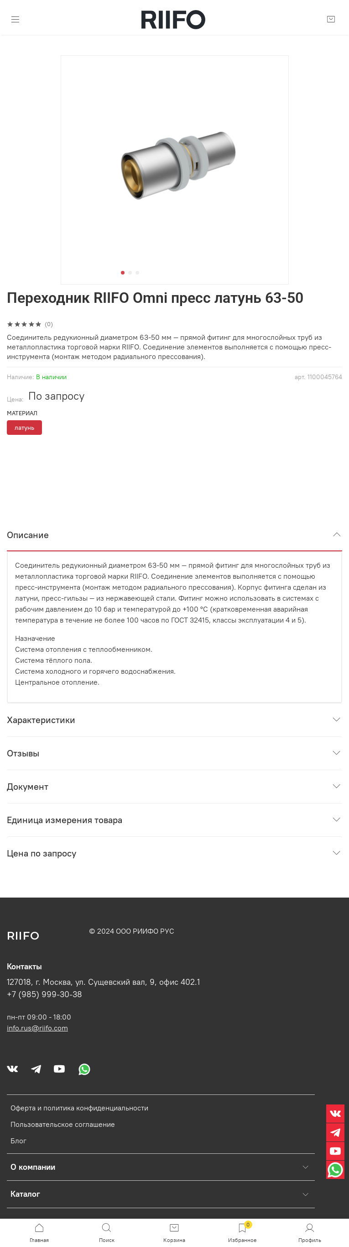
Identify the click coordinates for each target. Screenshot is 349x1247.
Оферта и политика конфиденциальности (79, 1107)
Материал (22, 413)
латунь (24, 427)
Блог (18, 1140)
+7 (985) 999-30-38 (44, 994)
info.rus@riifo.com (37, 1027)
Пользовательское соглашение (62, 1124)
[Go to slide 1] (123, 273)
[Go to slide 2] (130, 273)
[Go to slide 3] (137, 273)
